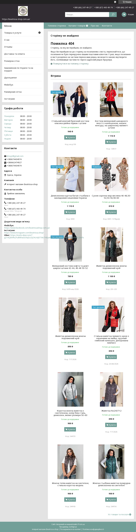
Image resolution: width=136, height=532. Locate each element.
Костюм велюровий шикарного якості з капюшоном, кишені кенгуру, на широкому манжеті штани (111, 124)
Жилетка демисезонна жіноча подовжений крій (111, 267)
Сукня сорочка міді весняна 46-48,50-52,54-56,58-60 (111, 196)
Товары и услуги (12, 32)
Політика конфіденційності (93, 529)
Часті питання (107, 31)
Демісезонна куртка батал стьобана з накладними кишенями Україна (70, 196)
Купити (71, 137)
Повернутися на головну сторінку (71, 63)
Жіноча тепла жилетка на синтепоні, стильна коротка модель (70, 484)
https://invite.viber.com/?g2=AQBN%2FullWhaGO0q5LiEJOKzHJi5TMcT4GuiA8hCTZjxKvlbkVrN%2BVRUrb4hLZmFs (44, 236)
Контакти (107, 25)
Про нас (95, 25)
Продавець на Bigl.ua (68, 527)
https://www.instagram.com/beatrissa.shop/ (24, 232)
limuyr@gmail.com (15, 156)
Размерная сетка (13, 91)
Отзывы (8, 46)
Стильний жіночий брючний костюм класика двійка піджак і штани (70, 122)
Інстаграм (9, 98)
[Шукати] (113, 14)
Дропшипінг (10, 77)
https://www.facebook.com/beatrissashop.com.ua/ (27, 227)
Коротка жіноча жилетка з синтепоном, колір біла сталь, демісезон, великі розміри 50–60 (70, 413)
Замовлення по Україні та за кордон (18, 69)
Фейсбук (8, 84)
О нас (7, 39)
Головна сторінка (57, 25)
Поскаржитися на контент (70, 529)
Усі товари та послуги (118, 514)
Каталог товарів (77, 25)
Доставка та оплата (58, 31)
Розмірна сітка (78, 31)
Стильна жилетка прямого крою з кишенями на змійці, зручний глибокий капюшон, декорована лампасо (111, 339)
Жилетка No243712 (111, 411)
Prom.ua (81, 524)
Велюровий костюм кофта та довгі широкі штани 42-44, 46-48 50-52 (70, 267)
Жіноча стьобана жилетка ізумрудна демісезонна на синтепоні (111, 484)
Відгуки (93, 31)
